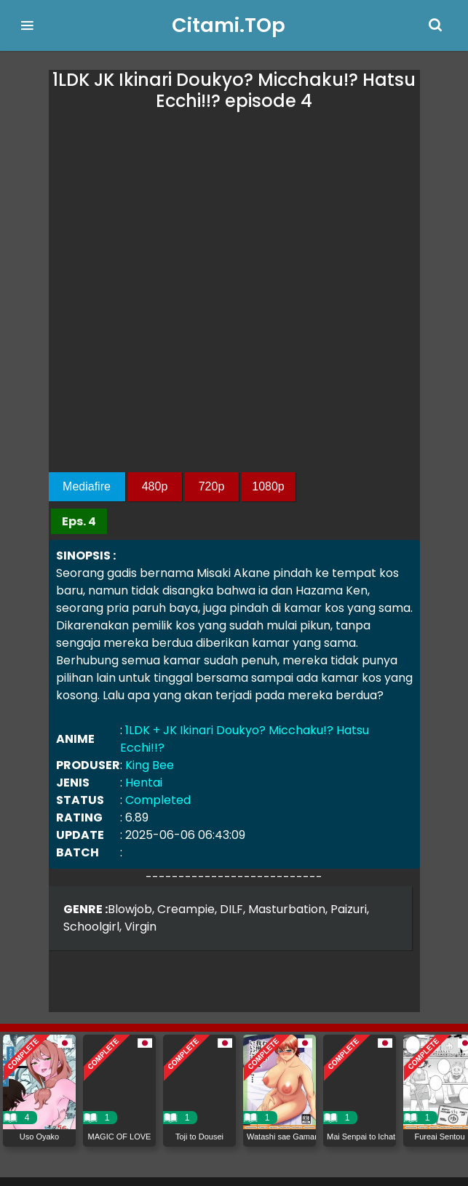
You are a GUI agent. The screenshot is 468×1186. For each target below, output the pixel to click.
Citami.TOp (228, 25)
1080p (268, 486)
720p (212, 486)
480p (155, 486)
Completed (158, 800)
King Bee (149, 765)
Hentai (143, 782)
